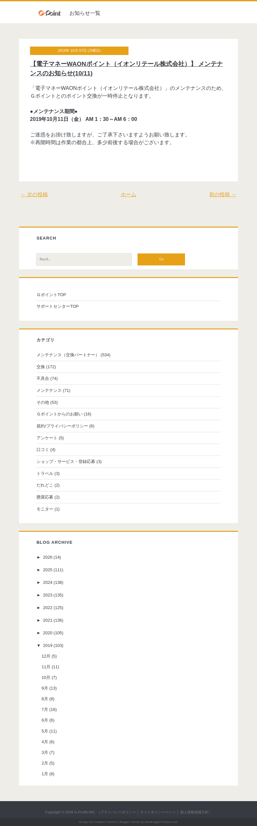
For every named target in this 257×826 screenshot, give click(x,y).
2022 (47, 607)
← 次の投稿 (34, 194)
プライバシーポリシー (118, 812)
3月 (45, 752)
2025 (47, 569)
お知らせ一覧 (84, 13)
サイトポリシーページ (158, 812)
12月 (46, 656)
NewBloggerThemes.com (161, 822)
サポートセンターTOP (57, 306)
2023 (47, 595)
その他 (42, 402)
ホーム (128, 194)
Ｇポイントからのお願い (59, 414)
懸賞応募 (44, 497)
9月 (45, 688)
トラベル (44, 473)
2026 (47, 557)
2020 (47, 632)
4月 (45, 741)
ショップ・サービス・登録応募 (65, 461)
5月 (45, 731)
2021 (47, 620)
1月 (45, 773)
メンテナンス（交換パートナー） (67, 354)
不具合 (42, 378)
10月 (46, 677)
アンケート (46, 437)
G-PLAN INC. (85, 812)
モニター (44, 509)
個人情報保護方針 (194, 812)
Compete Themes (105, 822)
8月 (45, 698)
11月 (46, 666)
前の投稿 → (222, 194)
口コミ (42, 449)
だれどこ (44, 485)
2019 (47, 645)
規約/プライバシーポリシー (62, 426)
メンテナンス (49, 390)
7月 (45, 709)
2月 (45, 763)
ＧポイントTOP (51, 294)
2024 (47, 582)
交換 (40, 366)
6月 (45, 720)
